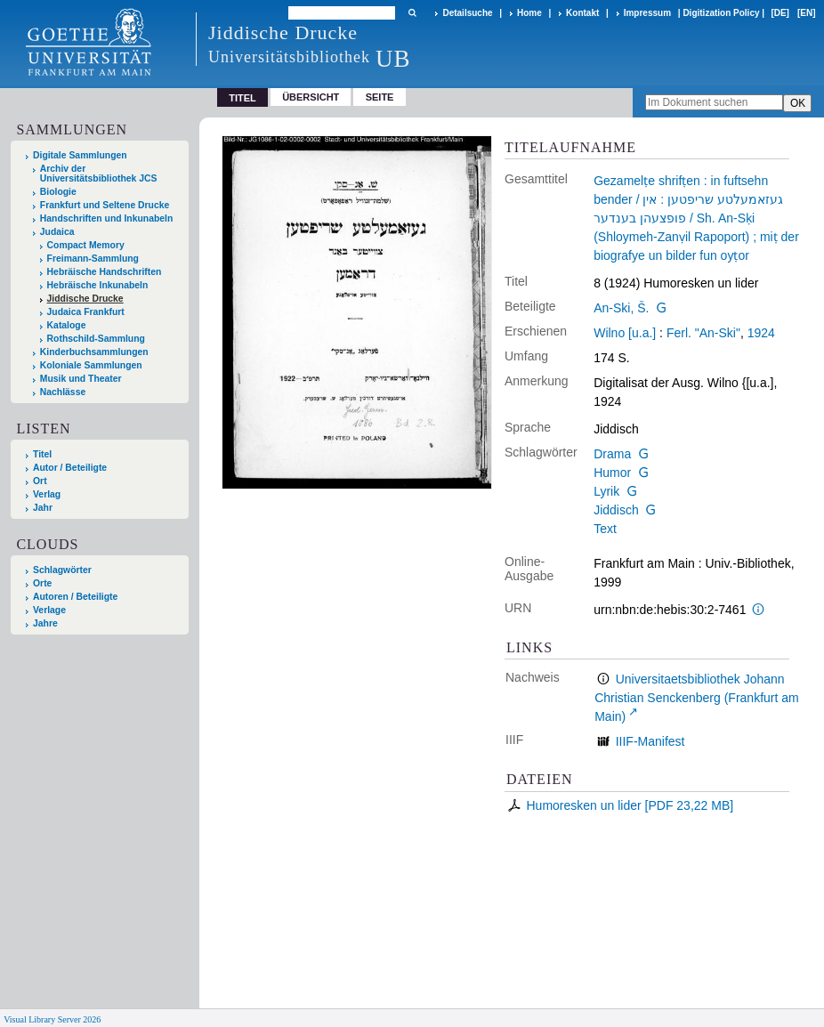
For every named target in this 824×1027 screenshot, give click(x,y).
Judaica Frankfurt (86, 312)
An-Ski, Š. (621, 308)
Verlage (49, 610)
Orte (42, 583)
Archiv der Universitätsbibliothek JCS (99, 173)
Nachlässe (62, 392)
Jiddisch (616, 510)
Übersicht (310, 97)
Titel (42, 454)
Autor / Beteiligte (70, 468)
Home (529, 13)
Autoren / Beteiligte (75, 597)
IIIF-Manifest (650, 741)
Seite (380, 97)
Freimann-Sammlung (93, 258)
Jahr (43, 508)
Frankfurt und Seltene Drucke (105, 205)
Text (605, 529)
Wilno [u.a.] (625, 333)
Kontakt (582, 13)
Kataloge (66, 325)
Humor (612, 472)
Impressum (647, 13)
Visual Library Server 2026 (52, 1019)
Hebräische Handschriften (104, 272)
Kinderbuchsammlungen (94, 352)
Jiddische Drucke (85, 298)
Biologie (58, 192)
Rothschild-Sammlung (96, 339)
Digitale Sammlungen (80, 155)
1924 (761, 333)
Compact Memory (86, 245)
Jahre (45, 623)
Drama (612, 454)
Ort (40, 481)
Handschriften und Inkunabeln (107, 218)
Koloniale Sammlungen (91, 365)
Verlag (47, 494)
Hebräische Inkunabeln (98, 285)
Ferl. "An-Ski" (703, 333)
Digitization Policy (721, 13)
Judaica (57, 232)
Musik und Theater (81, 379)
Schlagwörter (62, 570)
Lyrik (606, 491)
